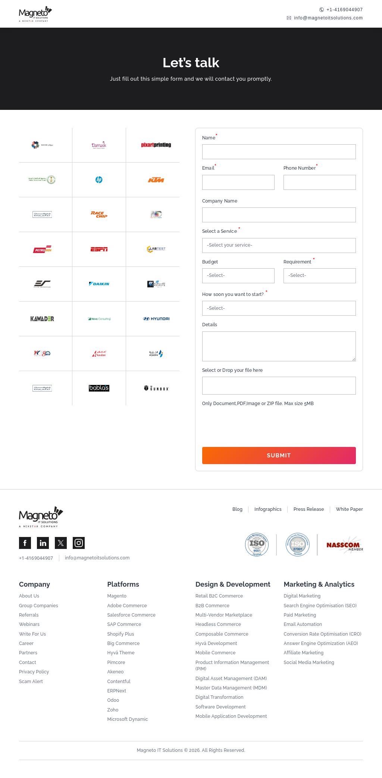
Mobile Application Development (231, 716)
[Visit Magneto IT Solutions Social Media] (25, 543)
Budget (210, 262)
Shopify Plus (120, 634)
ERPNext (116, 691)
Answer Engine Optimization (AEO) (321, 643)
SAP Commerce (124, 624)
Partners (28, 652)
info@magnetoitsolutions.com (328, 18)
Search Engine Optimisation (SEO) (320, 605)
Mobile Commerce (215, 652)
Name (210, 138)
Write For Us (32, 634)
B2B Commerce (212, 605)
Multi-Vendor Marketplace (223, 615)
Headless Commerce (218, 624)
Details (209, 324)
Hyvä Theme (121, 652)
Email (209, 168)
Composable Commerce (221, 634)
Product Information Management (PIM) (232, 666)
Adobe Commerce (127, 605)
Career (26, 643)
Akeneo (115, 671)
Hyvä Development (216, 643)
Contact (27, 662)
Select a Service (221, 231)
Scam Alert (31, 681)
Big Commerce (123, 643)
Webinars (29, 624)
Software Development (220, 707)
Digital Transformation (219, 697)
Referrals (29, 615)
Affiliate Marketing (304, 652)
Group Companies (38, 605)
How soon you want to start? (235, 294)
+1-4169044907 (345, 9)
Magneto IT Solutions (160, 750)
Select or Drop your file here (232, 370)
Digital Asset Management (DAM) (231, 678)
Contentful (119, 681)
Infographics (268, 509)
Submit (279, 455)
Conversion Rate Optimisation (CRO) (322, 634)
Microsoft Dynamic (127, 719)
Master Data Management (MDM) (231, 688)
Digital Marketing (302, 596)
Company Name (219, 201)
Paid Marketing (300, 615)
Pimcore (116, 662)
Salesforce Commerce (131, 615)
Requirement (299, 262)
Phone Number (301, 168)
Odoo (113, 700)
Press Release (309, 509)
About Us (29, 596)
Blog (237, 509)
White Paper (349, 509)
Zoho (113, 710)
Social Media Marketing (309, 662)
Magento (117, 596)
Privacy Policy (34, 671)
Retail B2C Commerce (219, 596)
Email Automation (303, 624)
